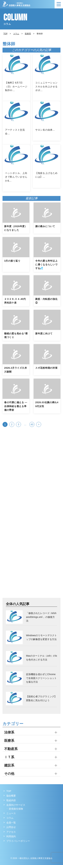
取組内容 (11, 800)
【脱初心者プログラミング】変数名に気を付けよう (41, 698)
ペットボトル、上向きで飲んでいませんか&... (16, 177)
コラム (16, 33)
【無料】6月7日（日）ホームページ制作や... (16, 86)
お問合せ (11, 827)
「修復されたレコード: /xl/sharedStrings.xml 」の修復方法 (41, 617)
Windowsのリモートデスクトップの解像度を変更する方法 (41, 637)
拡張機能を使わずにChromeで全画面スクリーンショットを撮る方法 (41, 678)
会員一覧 (11, 822)
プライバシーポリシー (18, 841)
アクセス (11, 831)
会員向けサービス (15, 805)
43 (32, 424)
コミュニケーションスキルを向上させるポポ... (46, 86)
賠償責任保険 (16, 808)
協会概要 (11, 795)
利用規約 (11, 836)
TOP (8, 791)
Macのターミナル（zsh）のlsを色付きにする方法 (41, 657)
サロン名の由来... (45, 129)
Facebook (6, 848)
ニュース (11, 813)
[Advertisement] (31, 482)
